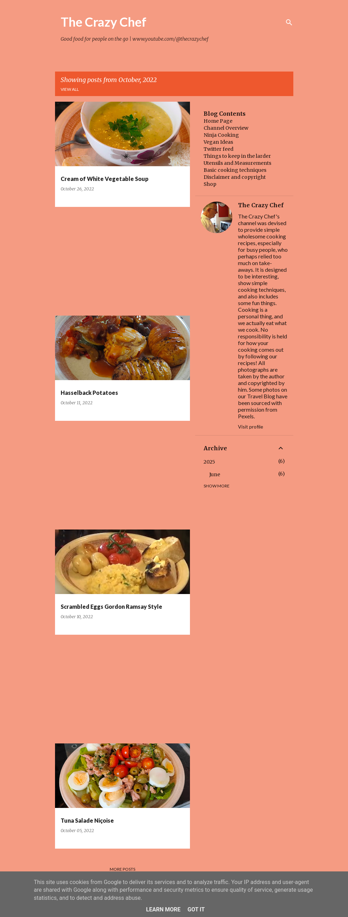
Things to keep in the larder (237, 156)
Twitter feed (218, 149)
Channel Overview (226, 128)
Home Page (218, 121)
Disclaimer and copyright (235, 177)
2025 (209, 462)
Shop (210, 184)
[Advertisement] (120, 261)
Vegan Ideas (218, 142)
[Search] (289, 22)
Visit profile (250, 427)
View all (70, 89)
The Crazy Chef (103, 21)
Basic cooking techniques (235, 170)
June (214, 474)
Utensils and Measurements (237, 163)
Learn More (163, 909)
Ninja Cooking (221, 135)
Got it (196, 909)
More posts (122, 869)
